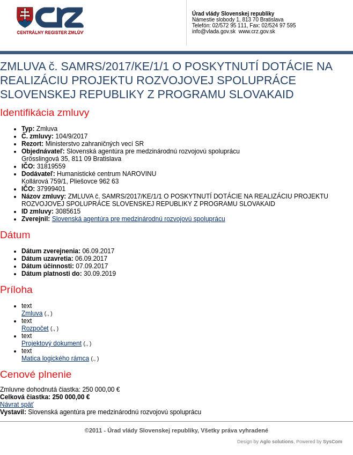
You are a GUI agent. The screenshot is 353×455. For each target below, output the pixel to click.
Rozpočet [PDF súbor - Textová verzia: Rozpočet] (35, 328)
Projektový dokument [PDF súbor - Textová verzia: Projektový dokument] (51, 343)
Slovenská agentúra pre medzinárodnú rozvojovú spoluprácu (138, 219)
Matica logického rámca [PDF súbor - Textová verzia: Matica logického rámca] (55, 358)
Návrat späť (17, 404)
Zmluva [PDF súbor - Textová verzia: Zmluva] (31, 313)
